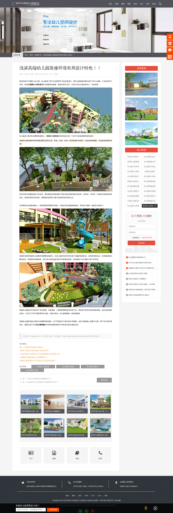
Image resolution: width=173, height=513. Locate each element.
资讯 (135, 4)
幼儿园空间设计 (150, 196)
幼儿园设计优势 (133, 206)
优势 (116, 4)
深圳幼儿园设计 (133, 157)
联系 (154, 4)
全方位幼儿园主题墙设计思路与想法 (140, 263)
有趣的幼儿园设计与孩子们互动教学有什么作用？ (144, 268)
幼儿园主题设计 (82, 367)
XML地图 (118, 497)
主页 (26, 55)
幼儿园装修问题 (133, 186)
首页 (110, 4)
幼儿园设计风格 (133, 171)
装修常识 (38, 55)
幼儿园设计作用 (102, 367)
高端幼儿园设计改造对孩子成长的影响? (34, 350)
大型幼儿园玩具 (133, 201)
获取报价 (141, 243)
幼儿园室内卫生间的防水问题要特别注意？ (42, 378)
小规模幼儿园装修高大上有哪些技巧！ (34, 357)
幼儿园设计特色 (150, 176)
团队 (129, 4)
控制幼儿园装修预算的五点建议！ (139, 295)
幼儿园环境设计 (133, 176)
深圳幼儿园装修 (133, 162)
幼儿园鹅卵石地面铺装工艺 (137, 257)
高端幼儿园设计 (133, 181)
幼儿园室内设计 (150, 157)
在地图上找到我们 (126, 478)
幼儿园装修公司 (150, 162)
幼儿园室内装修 (150, 191)
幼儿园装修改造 (150, 181)
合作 (148, 4)
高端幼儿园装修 (41, 367)
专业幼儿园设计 (133, 191)
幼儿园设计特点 (150, 166)
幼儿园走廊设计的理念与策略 (138, 273)
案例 (123, 4)
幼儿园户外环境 (133, 166)
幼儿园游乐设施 (61, 367)
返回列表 (104, 376)
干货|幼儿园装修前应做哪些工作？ (39, 375)
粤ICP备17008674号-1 (107, 497)
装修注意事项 (150, 171)
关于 (141, 4)
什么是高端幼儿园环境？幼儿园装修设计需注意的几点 (40, 354)
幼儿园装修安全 (150, 201)
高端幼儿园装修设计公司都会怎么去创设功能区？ (38, 361)
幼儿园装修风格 (150, 186)
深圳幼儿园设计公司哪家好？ (138, 279)
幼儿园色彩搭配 (133, 196)
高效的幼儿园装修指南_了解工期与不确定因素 (143, 289)
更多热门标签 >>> (149, 206)
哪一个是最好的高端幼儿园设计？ (32, 347)
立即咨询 (53, 510)
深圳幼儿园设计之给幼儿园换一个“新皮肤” (142, 284)
